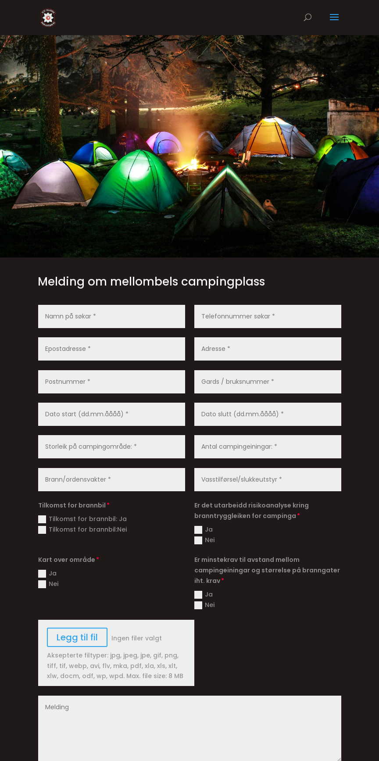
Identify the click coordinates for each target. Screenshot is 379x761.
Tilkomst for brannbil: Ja (82, 518)
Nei (204, 540)
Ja (203, 529)
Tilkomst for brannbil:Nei (82, 529)
